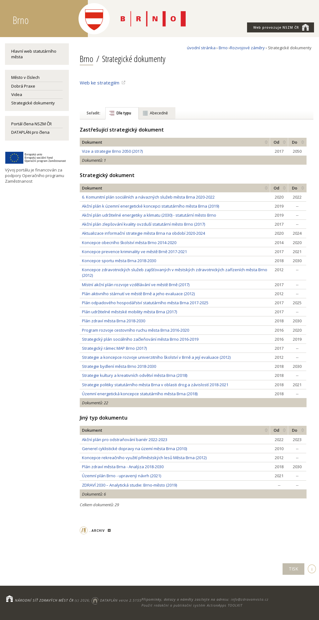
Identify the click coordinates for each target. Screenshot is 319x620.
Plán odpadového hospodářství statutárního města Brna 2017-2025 (145, 302)
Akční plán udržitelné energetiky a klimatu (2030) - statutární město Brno (149, 215)
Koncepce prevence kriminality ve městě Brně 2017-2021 (134, 251)
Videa (16, 94)
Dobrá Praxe (23, 86)
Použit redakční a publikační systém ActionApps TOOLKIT (191, 605)
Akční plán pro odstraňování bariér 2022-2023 (124, 439)
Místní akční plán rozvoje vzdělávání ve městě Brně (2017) (135, 284)
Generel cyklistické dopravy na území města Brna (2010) (134, 448)
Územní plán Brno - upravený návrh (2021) (121, 475)
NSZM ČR (281, 27)
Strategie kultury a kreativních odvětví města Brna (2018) (134, 375)
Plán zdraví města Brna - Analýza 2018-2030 (123, 466)
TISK (293, 569)
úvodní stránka (201, 47)
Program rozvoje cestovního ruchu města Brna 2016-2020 (135, 330)
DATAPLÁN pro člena (30, 132)
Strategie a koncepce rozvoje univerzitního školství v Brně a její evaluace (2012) (156, 357)
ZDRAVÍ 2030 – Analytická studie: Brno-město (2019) (129, 485)
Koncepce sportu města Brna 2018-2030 (119, 260)
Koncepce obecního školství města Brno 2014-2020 (129, 242)
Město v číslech (25, 77)
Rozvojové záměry (247, 47)
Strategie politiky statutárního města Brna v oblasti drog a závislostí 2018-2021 (155, 384)
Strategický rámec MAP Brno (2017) (114, 348)
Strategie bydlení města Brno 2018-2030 (119, 366)
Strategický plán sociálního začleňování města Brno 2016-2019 (140, 339)
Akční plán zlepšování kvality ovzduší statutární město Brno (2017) (143, 224)
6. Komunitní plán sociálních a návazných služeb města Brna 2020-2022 (148, 197)
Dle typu (124, 113)
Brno (223, 47)
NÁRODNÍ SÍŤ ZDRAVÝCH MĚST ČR (44, 600)
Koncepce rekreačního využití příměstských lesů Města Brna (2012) (144, 457)
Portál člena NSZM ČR (31, 124)
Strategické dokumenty (33, 103)
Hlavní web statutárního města (33, 54)
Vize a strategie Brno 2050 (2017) (112, 151)
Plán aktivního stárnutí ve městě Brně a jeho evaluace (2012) (138, 293)
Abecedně (159, 113)
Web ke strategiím (99, 82)
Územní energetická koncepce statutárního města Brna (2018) (140, 394)
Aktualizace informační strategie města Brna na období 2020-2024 (143, 233)
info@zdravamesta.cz (250, 599)
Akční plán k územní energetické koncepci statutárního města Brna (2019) (150, 206)
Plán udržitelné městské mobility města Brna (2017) (129, 312)
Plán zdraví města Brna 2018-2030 (113, 321)
